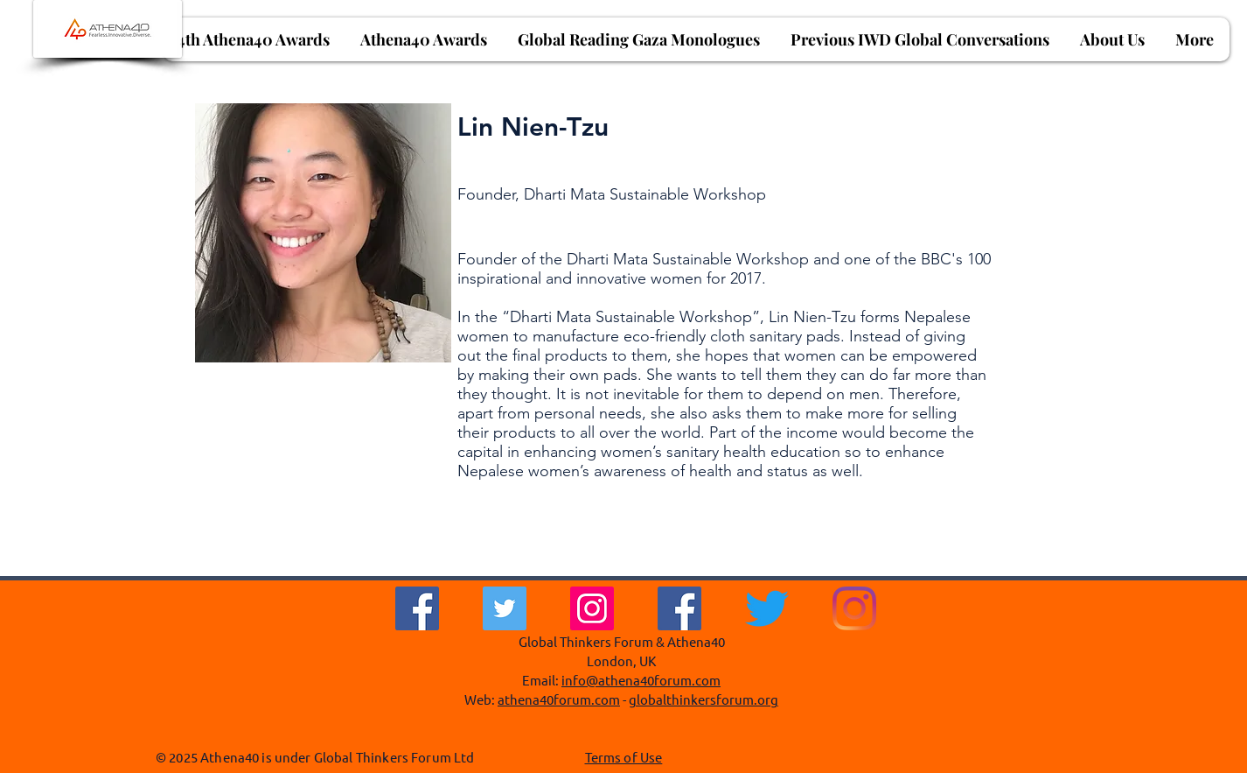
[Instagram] (592, 608)
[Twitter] (504, 608)
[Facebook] (417, 608)
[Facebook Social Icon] (679, 608)
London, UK (621, 660)
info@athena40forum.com (641, 679)
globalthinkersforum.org (703, 699)
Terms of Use (624, 756)
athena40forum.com (559, 699)
